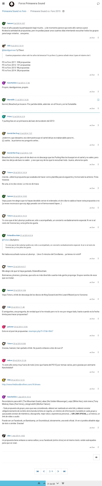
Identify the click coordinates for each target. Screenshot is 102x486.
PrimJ (9, 117)
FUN (9, 307)
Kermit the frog (13, 133)
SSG (8, 46)
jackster (10, 327)
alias (9, 436)
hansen (10, 23)
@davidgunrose (9, 50)
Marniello (11, 100)
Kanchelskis (12, 83)
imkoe (9, 360)
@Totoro (6, 240)
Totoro (10, 173)
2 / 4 (51, 471)
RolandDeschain (13, 235)
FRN (9, 380)
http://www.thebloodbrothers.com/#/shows (21, 384)
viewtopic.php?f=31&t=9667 (41, 331)
